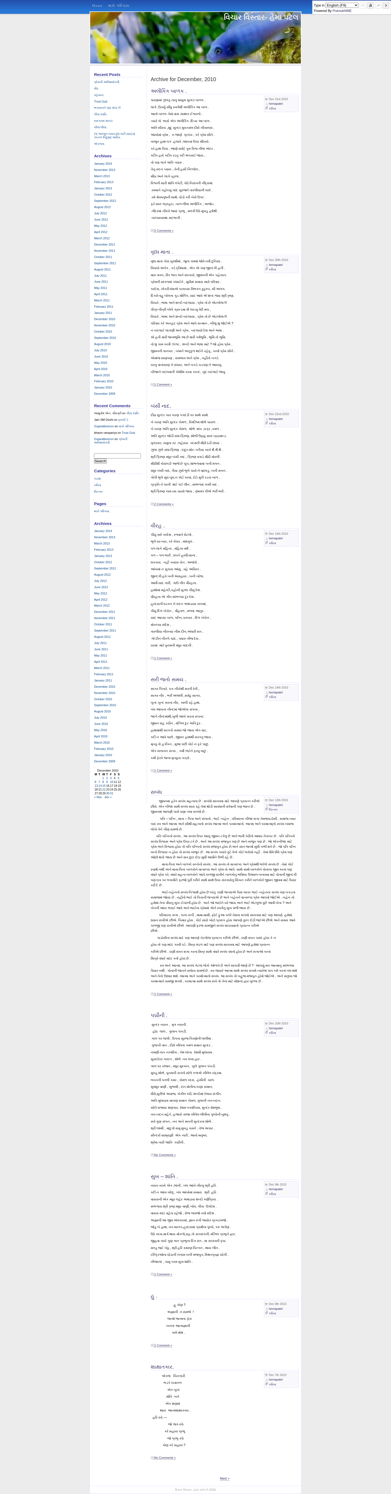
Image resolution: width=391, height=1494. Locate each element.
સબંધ (156, 792)
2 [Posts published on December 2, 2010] (107, 778)
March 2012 (102, 238)
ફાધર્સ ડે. (123, 419)
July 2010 (100, 350)
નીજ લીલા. (100, 127)
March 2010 (102, 375)
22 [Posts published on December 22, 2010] (104, 789)
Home (97, 6)
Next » (224, 1478)
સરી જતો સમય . (169, 679)
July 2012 (100, 213)
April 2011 (100, 294)
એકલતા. (99, 143)
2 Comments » (164, 230)
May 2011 (100, 287)
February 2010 (103, 381)
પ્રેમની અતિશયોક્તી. (107, 82)
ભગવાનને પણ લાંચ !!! (107, 107)
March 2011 (102, 300)
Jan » (108, 797)
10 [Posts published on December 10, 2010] (111, 781)
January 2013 (103, 188)
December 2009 (104, 393)
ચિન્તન (273, 809)
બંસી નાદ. (161, 406)
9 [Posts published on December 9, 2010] (107, 781)
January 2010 (103, 387)
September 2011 (105, 263)
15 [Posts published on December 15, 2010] (104, 785)
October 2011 (103, 257)
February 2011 (103, 306)
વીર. (96, 88)
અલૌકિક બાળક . (169, 91)
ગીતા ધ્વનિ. (100, 114)
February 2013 (103, 182)
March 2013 (102, 176)
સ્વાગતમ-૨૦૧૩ (103, 120)
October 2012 (103, 194)
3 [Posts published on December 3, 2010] (111, 778)
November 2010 (104, 325)
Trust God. (101, 101)
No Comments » (165, 1155)
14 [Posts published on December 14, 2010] (100, 785)
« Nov (98, 797)
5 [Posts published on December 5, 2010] (118, 778)
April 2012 (100, 232)
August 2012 (102, 207)
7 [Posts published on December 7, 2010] (99, 781)
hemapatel (276, 103)
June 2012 (101, 219)
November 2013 (104, 169)
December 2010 (104, 319)
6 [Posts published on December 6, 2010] (95, 781)
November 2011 (104, 250)
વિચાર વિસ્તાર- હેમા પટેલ (261, 17)
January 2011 (103, 312)
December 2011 (104, 244)
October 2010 (103, 331)
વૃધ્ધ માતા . (162, 252)
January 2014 (103, 163)
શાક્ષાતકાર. (162, 1367)
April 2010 (100, 369)
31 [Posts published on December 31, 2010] (111, 793)
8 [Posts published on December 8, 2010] (103, 781)
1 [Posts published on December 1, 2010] (103, 778)
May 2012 (100, 225)
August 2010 (102, 344)
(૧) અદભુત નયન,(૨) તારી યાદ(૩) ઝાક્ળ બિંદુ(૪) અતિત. (114, 135)
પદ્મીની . (159, 1015)
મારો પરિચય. (119, 6)
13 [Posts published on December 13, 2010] (96, 785)
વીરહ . (158, 525)
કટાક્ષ (97, 478)
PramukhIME (342, 11)
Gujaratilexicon (103, 426)
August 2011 (102, 269)
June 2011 (101, 281)
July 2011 (100, 275)
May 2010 (100, 362)
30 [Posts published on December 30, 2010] (107, 793)
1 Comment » (163, 384)
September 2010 (105, 337)
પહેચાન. (99, 95)
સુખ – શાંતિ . (164, 1176)
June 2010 (101, 356)
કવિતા (272, 108)
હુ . (154, 1296)
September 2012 (105, 200)
